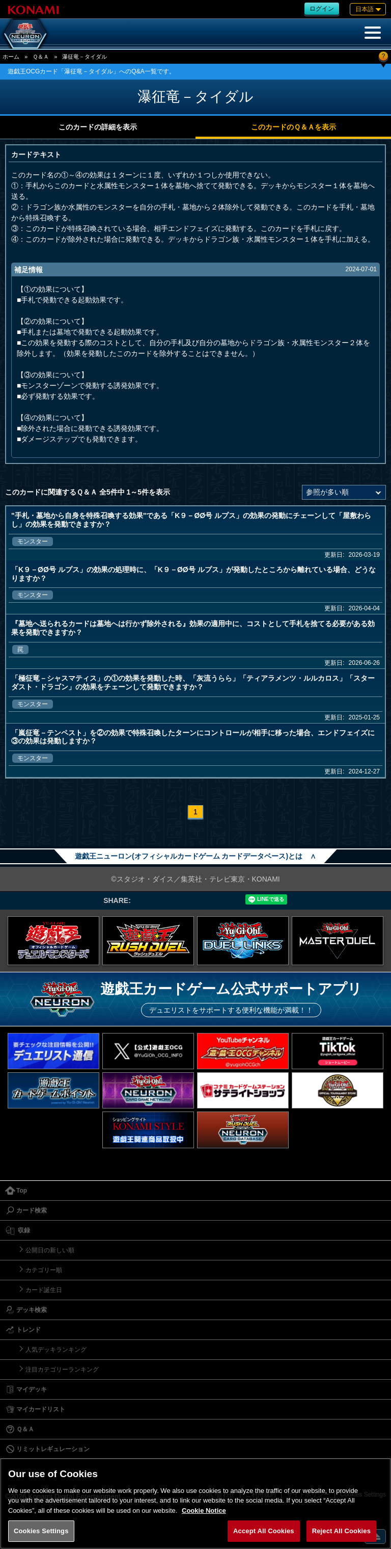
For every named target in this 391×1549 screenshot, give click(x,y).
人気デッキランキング (56, 1349)
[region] (195, 1503)
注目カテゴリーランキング (62, 1369)
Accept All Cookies (263, 1531)
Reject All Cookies (341, 1531)
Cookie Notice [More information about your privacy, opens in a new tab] (204, 1510)
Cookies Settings (41, 1531)
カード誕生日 (43, 1290)
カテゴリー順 (43, 1270)
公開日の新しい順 (49, 1250)
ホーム (11, 57)
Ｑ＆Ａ (41, 57)
